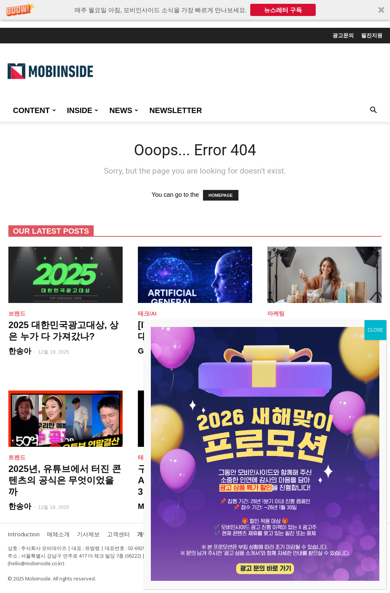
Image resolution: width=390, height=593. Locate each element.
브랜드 (17, 313)
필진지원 (371, 35)
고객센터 (118, 534)
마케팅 (276, 313)
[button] (195, 10)
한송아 (19, 351)
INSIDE (83, 110)
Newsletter (175, 110)
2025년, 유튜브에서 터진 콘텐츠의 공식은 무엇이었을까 (64, 480)
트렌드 (17, 457)
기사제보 (88, 534)
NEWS (123, 110)
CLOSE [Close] (375, 330)
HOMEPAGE (221, 195)
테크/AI (147, 313)
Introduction (24, 534)
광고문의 (343, 35)
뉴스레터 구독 (283, 10)
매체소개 (58, 534)
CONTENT (34, 110)
